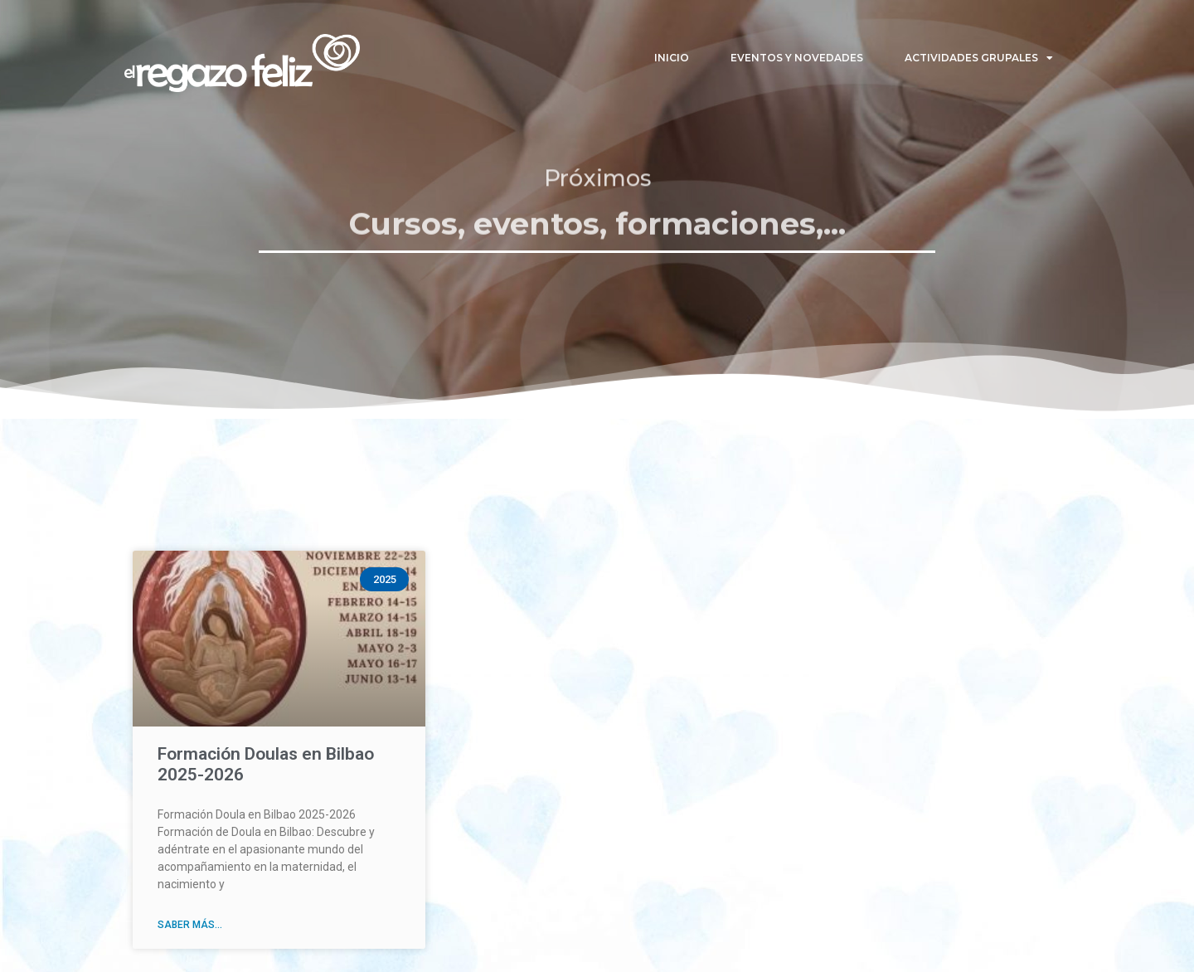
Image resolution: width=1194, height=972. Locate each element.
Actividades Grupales (979, 58)
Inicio (671, 57)
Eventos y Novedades (796, 57)
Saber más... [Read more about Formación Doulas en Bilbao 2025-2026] (190, 925)
